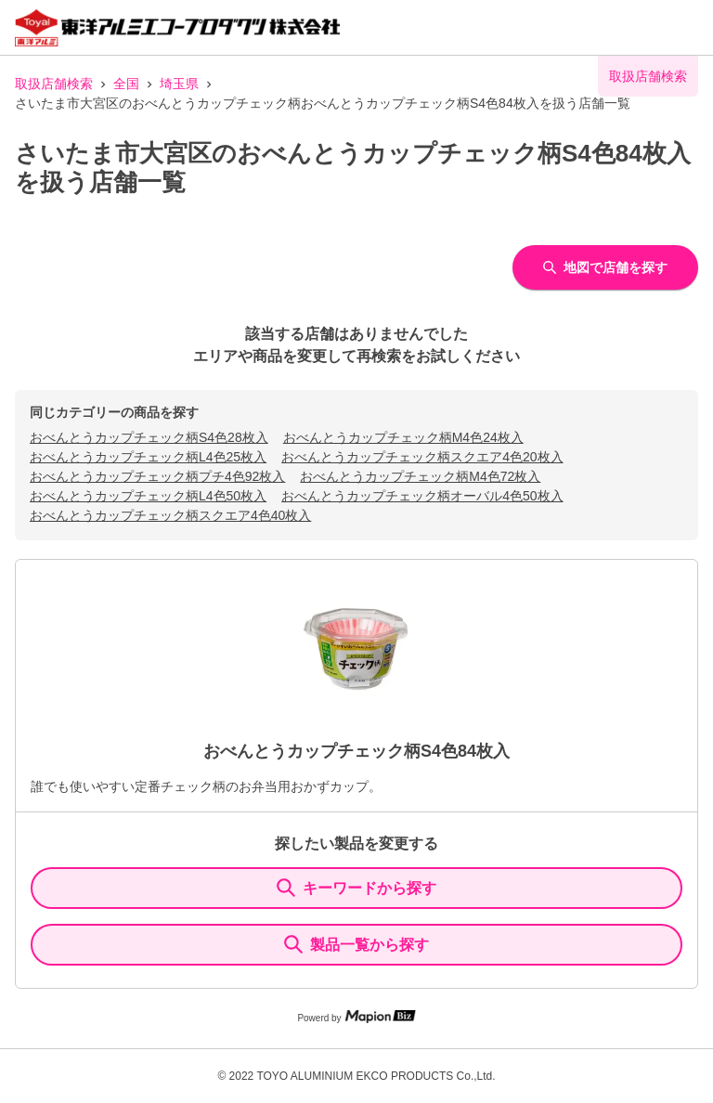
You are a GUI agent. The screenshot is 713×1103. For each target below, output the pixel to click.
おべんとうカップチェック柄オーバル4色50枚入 (422, 495)
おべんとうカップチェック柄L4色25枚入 (148, 456)
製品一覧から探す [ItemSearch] (356, 944)
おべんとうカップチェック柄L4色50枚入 (148, 495)
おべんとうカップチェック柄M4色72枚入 (420, 476)
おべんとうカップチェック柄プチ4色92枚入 (157, 476)
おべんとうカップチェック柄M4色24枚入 (403, 437)
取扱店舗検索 (54, 83)
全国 (126, 83)
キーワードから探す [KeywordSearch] (356, 887)
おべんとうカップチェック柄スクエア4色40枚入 (170, 515)
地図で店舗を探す (605, 267)
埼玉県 (179, 83)
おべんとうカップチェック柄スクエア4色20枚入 (422, 456)
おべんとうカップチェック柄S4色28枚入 (149, 437)
